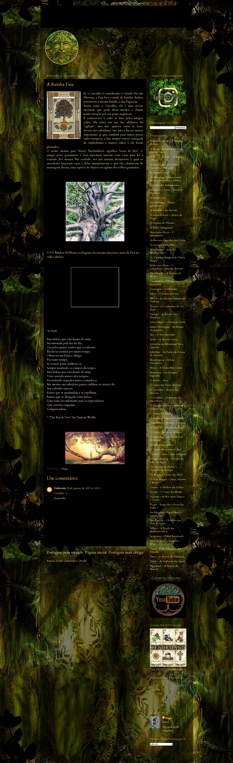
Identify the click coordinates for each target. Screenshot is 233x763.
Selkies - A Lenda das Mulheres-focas (162, 529)
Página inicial (96, 552)
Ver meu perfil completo (170, 729)
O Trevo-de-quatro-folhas (165, 449)
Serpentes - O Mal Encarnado (167, 536)
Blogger (139, 757)
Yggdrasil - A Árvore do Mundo (164, 567)
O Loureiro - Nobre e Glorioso (168, 423)
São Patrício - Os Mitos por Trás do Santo (166, 521)
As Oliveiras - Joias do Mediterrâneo (162, 251)
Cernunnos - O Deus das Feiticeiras (164, 282)
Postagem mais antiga (126, 552)
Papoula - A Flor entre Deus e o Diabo (167, 498)
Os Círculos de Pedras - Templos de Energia (163, 468)
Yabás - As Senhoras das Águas (167, 561)
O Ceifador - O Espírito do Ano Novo (165, 399)
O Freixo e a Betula (161, 413)
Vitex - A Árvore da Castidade (167, 557)
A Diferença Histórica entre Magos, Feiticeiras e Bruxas (165, 178)
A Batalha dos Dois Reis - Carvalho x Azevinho (164, 166)
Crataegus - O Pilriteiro (163, 289)
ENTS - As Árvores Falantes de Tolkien (168, 300)
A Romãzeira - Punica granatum (162, 204)
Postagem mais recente (65, 552)
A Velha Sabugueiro (161, 228)
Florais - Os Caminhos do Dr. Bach (167, 308)
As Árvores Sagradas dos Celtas (167, 240)
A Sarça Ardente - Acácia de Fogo (166, 216)
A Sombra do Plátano (162, 223)
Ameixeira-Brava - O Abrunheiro (162, 233)
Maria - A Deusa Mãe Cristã (166, 368)
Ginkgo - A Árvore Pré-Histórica (164, 315)
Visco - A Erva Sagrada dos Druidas (165, 550)
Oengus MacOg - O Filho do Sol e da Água (167, 460)
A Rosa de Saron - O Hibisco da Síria (166, 142)
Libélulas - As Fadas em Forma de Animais (167, 353)
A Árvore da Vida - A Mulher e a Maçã (168, 158)
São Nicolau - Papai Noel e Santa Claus (165, 514)
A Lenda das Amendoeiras (165, 185)
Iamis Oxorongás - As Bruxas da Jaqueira (167, 328)
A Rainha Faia (158, 198)
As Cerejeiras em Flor (162, 245)
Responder (60, 498)
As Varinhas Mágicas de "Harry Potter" (167, 259)
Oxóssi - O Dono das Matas (166, 492)
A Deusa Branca (159, 172)
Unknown (60, 488)
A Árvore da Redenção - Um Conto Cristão (166, 150)
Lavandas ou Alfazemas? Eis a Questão (166, 345)
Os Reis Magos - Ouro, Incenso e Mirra (168, 480)
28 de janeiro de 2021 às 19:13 (83, 488)
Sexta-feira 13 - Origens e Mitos (165, 542)
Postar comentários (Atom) (71, 561)
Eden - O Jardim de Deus (164, 294)
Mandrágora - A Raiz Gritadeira (162, 361)
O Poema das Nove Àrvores (166, 432)
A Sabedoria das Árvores (164, 210)
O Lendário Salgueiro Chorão (167, 418)
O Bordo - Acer (159, 380)
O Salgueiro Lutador (162, 445)
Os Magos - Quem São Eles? (166, 475)
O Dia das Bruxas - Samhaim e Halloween (167, 407)
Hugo (168, 718)
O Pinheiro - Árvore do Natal (167, 427)
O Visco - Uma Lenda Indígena (168, 454)
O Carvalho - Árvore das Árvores (164, 391)
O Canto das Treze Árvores (165, 385)
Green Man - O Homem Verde (167, 322)
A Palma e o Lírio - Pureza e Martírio (166, 191)
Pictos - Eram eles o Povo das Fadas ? (167, 506)
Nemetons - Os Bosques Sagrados (163, 374)
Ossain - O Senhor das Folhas (167, 487)
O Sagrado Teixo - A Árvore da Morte (166, 438)
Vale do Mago (66, 13)
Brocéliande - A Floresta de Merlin (165, 274)
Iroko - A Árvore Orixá (163, 339)
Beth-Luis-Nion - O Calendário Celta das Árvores (166, 267)
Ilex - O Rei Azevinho (162, 335)
